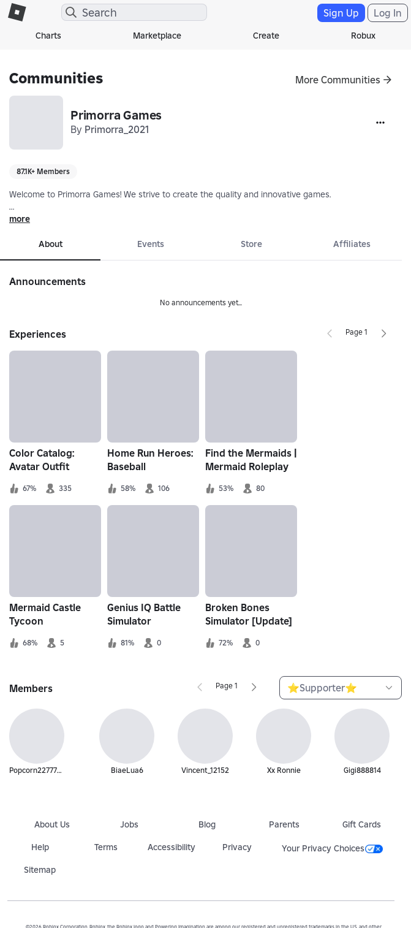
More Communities (337, 80)
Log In (388, 13)
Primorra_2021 (117, 129)
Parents (284, 824)
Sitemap (40, 869)
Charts (48, 35)
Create (266, 35)
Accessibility (171, 847)
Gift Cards (361, 824)
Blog (207, 824)
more (19, 218)
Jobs (129, 824)
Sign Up (341, 13)
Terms (106, 847)
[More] (380, 123)
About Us (52, 824)
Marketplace (157, 35)
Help (40, 847)
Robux (363, 35)
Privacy (237, 847)
